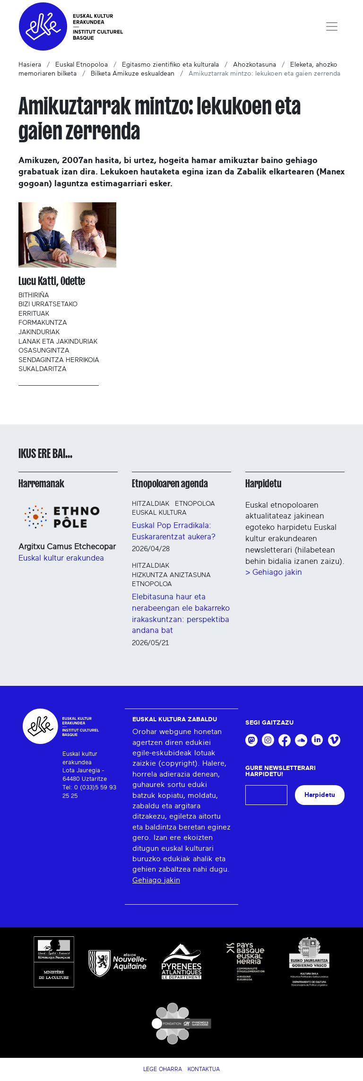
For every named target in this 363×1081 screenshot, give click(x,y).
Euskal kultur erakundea (61, 558)
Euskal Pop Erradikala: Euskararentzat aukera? (174, 531)
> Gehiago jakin (273, 572)
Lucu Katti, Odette (51, 281)
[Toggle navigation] (332, 26)
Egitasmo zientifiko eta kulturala (170, 64)
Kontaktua (204, 1069)
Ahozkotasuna (254, 64)
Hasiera (29, 64)
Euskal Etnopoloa (81, 64)
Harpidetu (263, 483)
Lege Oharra (162, 1069)
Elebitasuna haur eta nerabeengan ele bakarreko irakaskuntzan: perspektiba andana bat (181, 613)
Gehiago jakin (156, 880)
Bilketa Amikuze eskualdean (132, 73)
